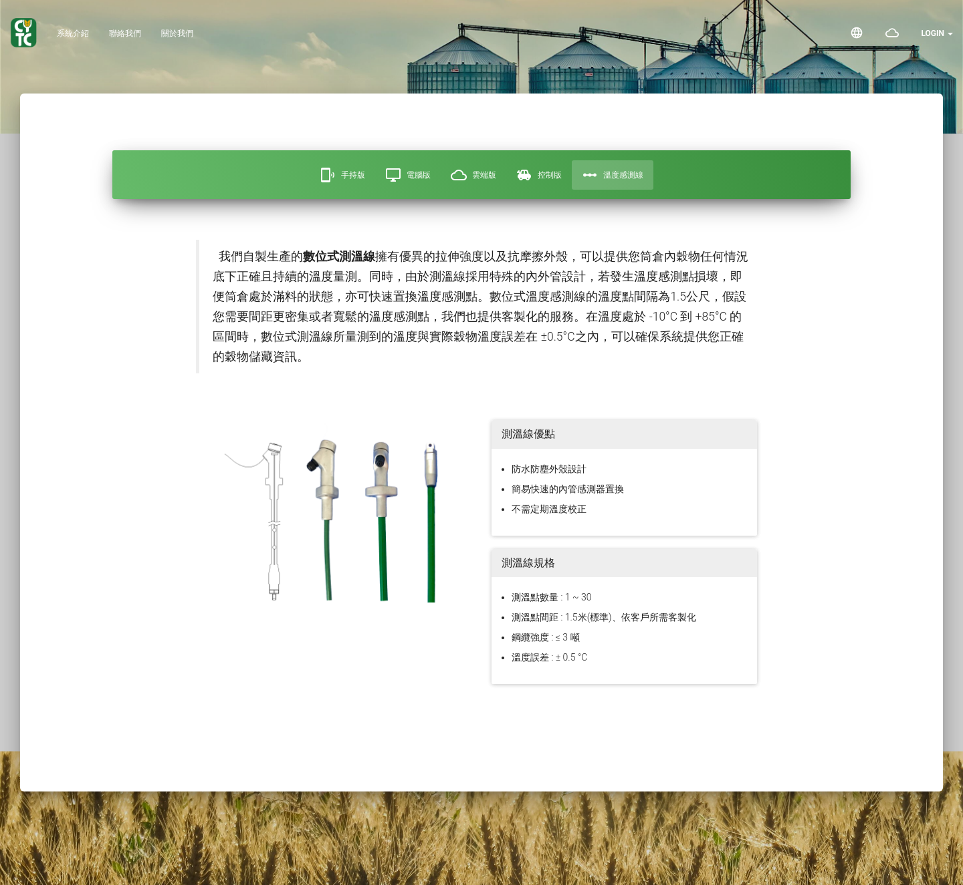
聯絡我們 (125, 33)
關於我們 (177, 33)
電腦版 (408, 175)
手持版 (342, 175)
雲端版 (473, 175)
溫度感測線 (612, 175)
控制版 (539, 175)
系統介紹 (73, 33)
